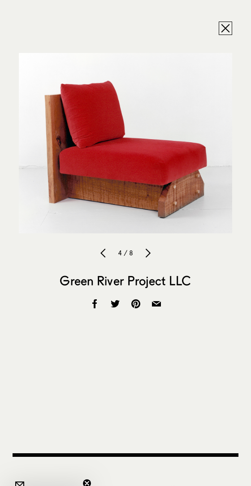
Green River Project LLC (125, 280)
